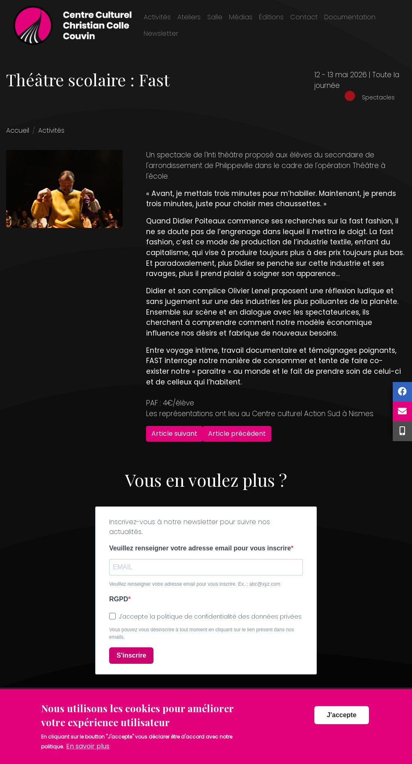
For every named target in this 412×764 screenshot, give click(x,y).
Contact (304, 17)
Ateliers (189, 17)
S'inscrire (131, 655)
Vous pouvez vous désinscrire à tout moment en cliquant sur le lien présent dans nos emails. (201, 633)
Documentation (349, 17)
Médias (240, 17)
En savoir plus (88, 753)
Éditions (271, 17)
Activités (157, 17)
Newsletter (161, 33)
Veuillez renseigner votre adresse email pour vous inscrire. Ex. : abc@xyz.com (194, 584)
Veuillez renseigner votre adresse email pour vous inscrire (200, 548)
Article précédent (237, 433)
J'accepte (341, 722)
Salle (214, 17)
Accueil (17, 130)
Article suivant (174, 433)
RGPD (118, 599)
